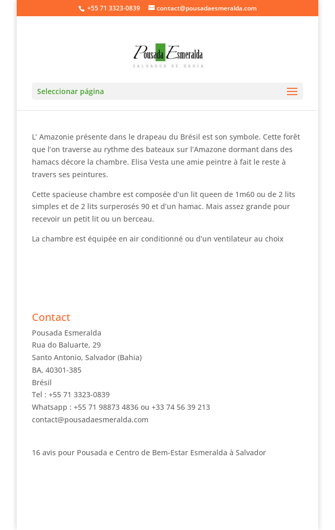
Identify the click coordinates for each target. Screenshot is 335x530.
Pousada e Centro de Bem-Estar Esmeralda (152, 452)
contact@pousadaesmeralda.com (90, 419)
